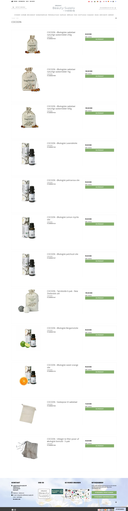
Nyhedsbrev (120, 509)
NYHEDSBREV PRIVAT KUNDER (104, 492)
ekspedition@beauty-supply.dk (25, 495)
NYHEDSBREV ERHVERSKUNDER (104, 496)
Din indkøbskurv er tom (108, 8)
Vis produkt (99, 39)
